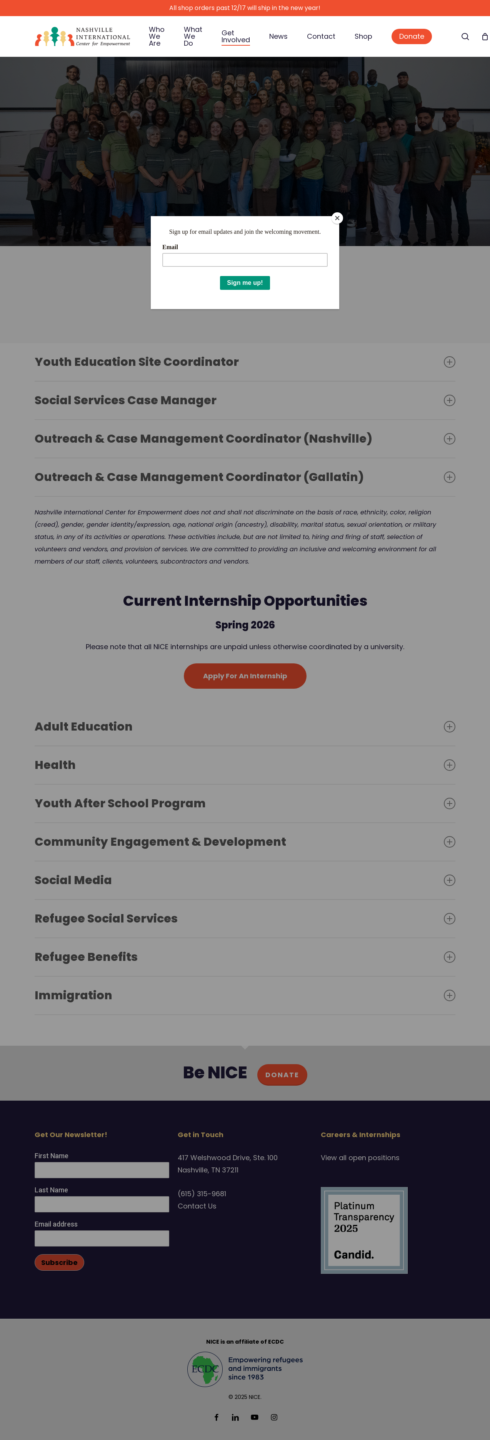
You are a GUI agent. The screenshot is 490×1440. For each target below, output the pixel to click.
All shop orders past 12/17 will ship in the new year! (244, 7)
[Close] (337, 218)
